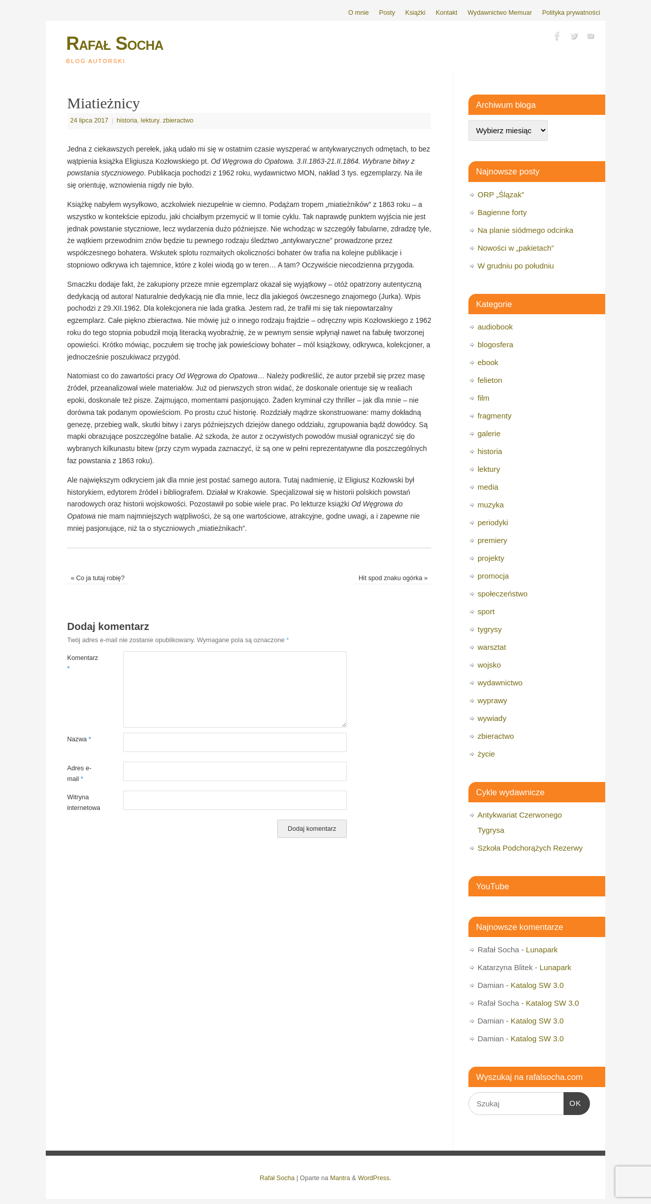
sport (486, 611)
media (488, 487)
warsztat (492, 647)
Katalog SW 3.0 (537, 985)
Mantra (340, 1178)
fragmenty (495, 415)
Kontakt (447, 12)
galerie (489, 433)
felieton (490, 380)
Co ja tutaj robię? (98, 578)
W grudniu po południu (516, 265)
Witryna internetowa (81, 802)
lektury (150, 120)
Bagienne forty (502, 212)
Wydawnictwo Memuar (499, 12)
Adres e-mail (79, 773)
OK (573, 1101)
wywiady (492, 718)
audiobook (495, 326)
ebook (488, 362)
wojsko (489, 664)
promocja (493, 575)
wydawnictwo (500, 682)
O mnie (358, 12)
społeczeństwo (502, 593)
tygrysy (490, 629)
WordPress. (375, 1178)
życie (486, 753)
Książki (415, 12)
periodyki (493, 522)
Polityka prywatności (571, 12)
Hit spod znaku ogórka (393, 578)
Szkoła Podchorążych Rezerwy (530, 848)
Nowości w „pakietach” (516, 248)
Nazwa (79, 739)
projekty (491, 558)
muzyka (491, 504)
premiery (492, 540)
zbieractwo (178, 120)
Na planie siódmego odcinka (525, 230)
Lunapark (542, 949)
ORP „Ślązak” (501, 194)
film (483, 398)
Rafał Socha (114, 43)
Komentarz (81, 663)
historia (126, 120)
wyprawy (492, 700)
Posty (387, 12)
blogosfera (495, 344)
